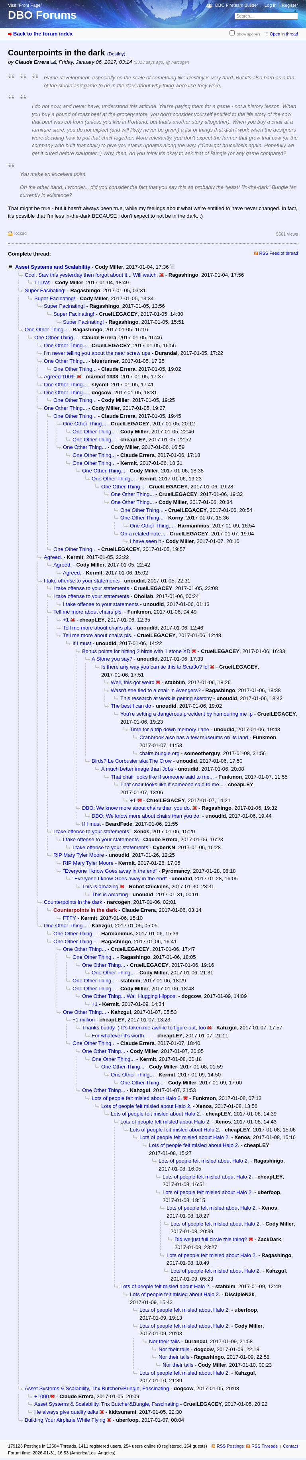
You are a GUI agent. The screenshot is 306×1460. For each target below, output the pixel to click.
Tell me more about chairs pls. (88, 612)
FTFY (69, 918)
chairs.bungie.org (159, 753)
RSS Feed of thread (278, 253)
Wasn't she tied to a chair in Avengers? (156, 690)
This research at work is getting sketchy (166, 698)
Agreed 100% (59, 377)
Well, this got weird (133, 682)
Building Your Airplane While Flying (65, 1420)
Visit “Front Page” (25, 5)
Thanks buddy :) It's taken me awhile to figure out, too (144, 1028)
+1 (66, 620)
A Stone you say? (112, 659)
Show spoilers (249, 34)
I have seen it (145, 541)
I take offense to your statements (82, 581)
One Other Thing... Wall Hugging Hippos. (129, 996)
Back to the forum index (43, 34)
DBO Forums (42, 15)
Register (290, 5)
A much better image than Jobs (137, 769)
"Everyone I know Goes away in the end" (110, 871)
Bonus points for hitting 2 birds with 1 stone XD (136, 651)
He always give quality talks (66, 1412)
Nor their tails (164, 1341)
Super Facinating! (45, 290)
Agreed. (53, 557)
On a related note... (142, 534)
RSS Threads (264, 1446)
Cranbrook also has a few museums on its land (193, 737)
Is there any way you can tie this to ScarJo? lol (155, 667)
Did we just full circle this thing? (211, 1239)
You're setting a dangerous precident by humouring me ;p (186, 714)
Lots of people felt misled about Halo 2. (137, 1098)
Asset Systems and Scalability (52, 267)
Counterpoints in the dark (73, 902)
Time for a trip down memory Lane (169, 729)
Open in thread (284, 33)
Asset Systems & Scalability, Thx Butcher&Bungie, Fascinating (97, 1388)
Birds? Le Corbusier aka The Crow (132, 761)
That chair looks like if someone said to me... (162, 777)
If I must (82, 643)
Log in (271, 5)
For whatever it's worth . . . (122, 1036)
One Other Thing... (46, 330)
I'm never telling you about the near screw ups (97, 353)
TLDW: (42, 282)
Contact (290, 1446)
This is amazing (100, 886)
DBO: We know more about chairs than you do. (136, 808)
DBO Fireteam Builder (236, 5)
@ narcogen (177, 62)
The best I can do (131, 706)
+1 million (84, 1020)
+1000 (41, 1396)
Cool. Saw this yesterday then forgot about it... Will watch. (91, 275)
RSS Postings (230, 1446)
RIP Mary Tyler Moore (78, 855)
